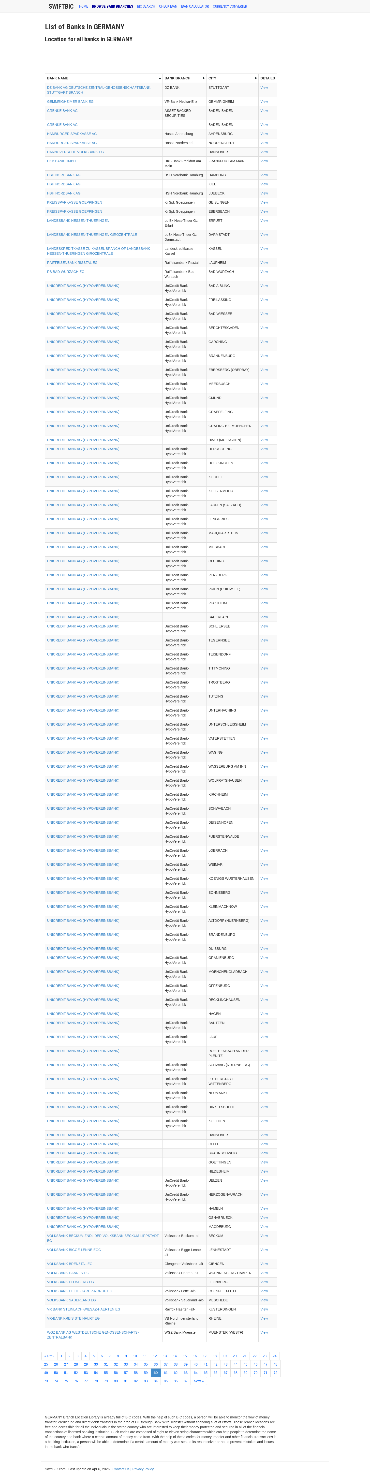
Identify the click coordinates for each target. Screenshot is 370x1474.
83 (146, 1381)
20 (235, 1356)
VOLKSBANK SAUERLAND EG (71, 1300)
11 (145, 1356)
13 (165, 1356)
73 (46, 1381)
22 (255, 1356)
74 (56, 1381)
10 (135, 1356)
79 (106, 1381)
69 (246, 1373)
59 (146, 1373)
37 (166, 1364)
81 (126, 1381)
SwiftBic (61, 6)
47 (265, 1364)
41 (206, 1364)
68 (235, 1373)
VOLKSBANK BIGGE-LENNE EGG (74, 1250)
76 (76, 1381)
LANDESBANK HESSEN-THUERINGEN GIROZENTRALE (92, 235)
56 (116, 1373)
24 (275, 1356)
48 (276, 1364)
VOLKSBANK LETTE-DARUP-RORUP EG (79, 1291)
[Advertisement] (134, 56)
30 (96, 1364)
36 (156, 1364)
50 (56, 1373)
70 (256, 1373)
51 (66, 1373)
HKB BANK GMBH (61, 161)
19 (225, 1356)
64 (196, 1373)
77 (86, 1381)
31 (106, 1364)
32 (116, 1364)
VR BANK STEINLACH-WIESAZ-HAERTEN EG (83, 1309)
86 (176, 1381)
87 (186, 1381)
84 (156, 1381)
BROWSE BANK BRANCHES (112, 6)
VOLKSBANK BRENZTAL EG (69, 1264)
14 (175, 1356)
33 (126, 1364)
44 (235, 1364)
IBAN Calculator (195, 6)
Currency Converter (230, 6)
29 (86, 1364)
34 (136, 1364)
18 (215, 1356)
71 (265, 1373)
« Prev (49, 1356)
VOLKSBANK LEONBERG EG (70, 1282)
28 (76, 1364)
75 (66, 1381)
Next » (199, 1381)
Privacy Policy (143, 1469)
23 (265, 1356)
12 (155, 1356)
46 (256, 1364)
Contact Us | (122, 1469)
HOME (83, 6)
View (264, 87)
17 (205, 1356)
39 (186, 1364)
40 (196, 1364)
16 (195, 1356)
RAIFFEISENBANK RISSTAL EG (72, 263)
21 (245, 1356)
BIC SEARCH (146, 6)
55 (106, 1373)
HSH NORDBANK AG (64, 175)
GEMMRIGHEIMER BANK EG (70, 102)
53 (86, 1373)
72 (276, 1373)
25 (46, 1364)
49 (46, 1373)
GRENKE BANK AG (62, 111)
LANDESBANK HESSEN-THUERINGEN (78, 221)
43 (226, 1364)
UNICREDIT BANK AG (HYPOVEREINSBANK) (83, 286)
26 (56, 1364)
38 (176, 1364)
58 (136, 1373)
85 (166, 1381)
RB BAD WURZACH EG (66, 272)
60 (156, 1373)
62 (176, 1373)
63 (186, 1373)
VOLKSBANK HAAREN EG (68, 1273)
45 (246, 1364)
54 (96, 1373)
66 (216, 1373)
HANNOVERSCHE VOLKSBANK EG (75, 152)
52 (76, 1373)
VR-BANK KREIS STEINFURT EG (73, 1318)
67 (226, 1373)
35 (146, 1364)
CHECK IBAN (168, 6)
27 (66, 1364)
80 (116, 1381)
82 (136, 1381)
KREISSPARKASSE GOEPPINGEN (74, 202)
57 (126, 1373)
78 (96, 1381)
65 (206, 1373)
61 (166, 1373)
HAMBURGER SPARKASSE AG (72, 134)
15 (185, 1356)
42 (216, 1364)
